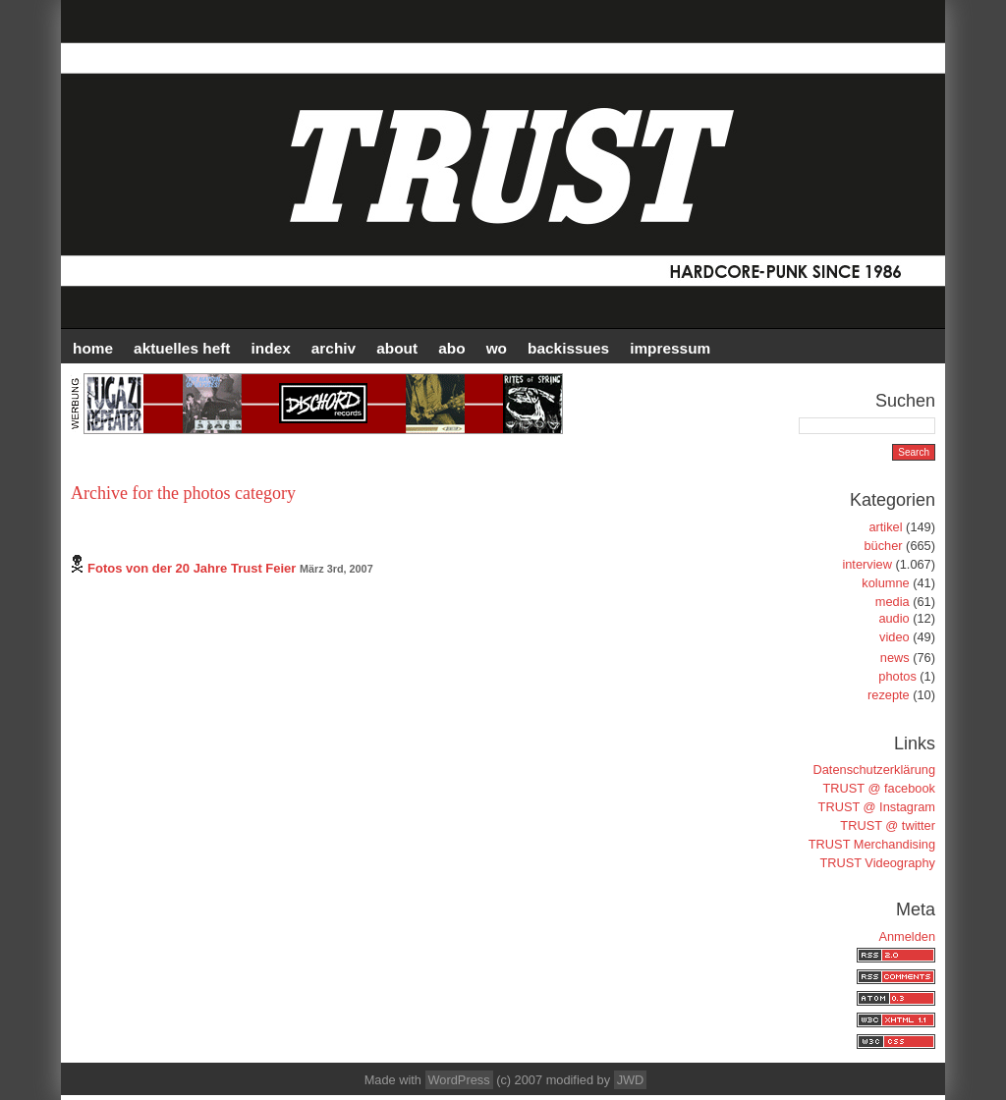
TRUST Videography (877, 862)
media (892, 601)
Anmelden (906, 936)
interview (867, 564)
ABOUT (397, 348)
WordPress (459, 1079)
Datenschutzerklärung (874, 769)
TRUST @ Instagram (876, 806)
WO (496, 348)
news (895, 657)
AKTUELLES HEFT (182, 348)
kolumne (885, 583)
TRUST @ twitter (887, 825)
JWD (630, 1079)
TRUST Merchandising (872, 844)
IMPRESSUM (670, 348)
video (894, 637)
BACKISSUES (568, 348)
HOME (93, 348)
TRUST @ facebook (879, 788)
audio (893, 618)
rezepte (888, 695)
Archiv (333, 348)
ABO (451, 348)
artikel (885, 527)
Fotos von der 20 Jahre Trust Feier (191, 568)
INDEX (271, 348)
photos (897, 676)
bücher (883, 545)
